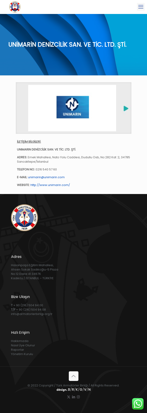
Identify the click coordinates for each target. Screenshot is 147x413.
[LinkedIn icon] (73, 396)
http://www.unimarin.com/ (50, 185)
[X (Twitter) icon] (68, 396)
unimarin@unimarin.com (46, 177)
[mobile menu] (141, 7)
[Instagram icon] (78, 396)
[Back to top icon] (73, 376)
